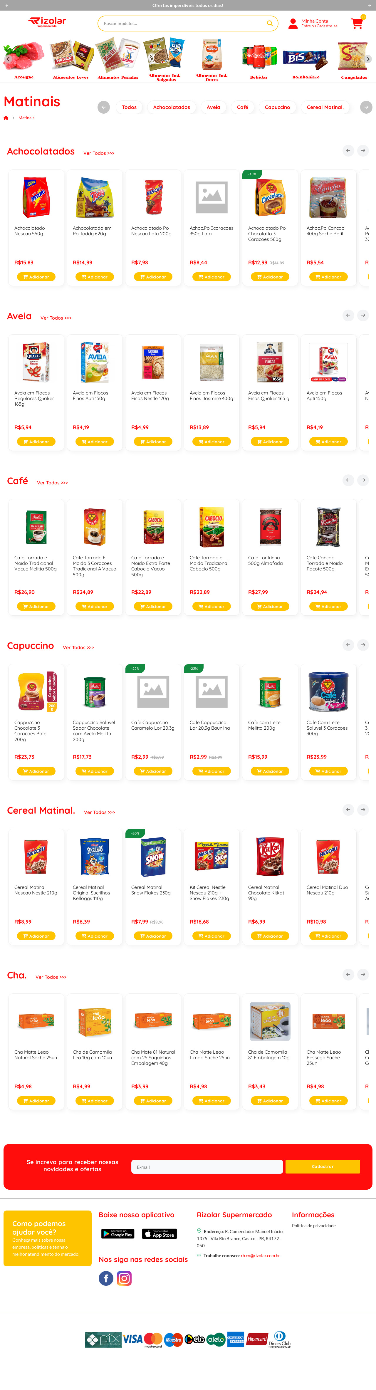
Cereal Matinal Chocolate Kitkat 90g (266, 892)
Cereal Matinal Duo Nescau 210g (327, 890)
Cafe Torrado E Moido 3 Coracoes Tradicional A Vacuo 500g (94, 566)
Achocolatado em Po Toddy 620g (92, 230)
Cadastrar (323, 1166)
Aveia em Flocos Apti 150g (324, 395)
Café (242, 107)
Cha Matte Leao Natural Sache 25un (35, 1054)
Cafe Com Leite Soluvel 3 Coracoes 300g (327, 727)
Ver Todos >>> (98, 153)
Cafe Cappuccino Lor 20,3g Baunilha (210, 725)
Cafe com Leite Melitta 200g (264, 725)
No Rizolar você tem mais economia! (188, 5)
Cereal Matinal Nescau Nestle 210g (35, 890)
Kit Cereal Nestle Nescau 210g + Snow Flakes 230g (209, 892)
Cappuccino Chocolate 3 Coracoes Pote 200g (30, 730)
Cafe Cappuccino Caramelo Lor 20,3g (152, 725)
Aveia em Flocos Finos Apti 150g (90, 395)
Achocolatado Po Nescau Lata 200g (151, 230)
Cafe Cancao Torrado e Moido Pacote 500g (325, 563)
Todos (129, 107)
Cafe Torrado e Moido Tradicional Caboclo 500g (209, 563)
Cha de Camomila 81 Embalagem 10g (269, 1054)
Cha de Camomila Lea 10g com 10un (92, 1054)
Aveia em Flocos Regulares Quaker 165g (34, 398)
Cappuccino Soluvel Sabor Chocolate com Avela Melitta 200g (94, 730)
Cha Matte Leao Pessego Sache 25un (324, 1057)
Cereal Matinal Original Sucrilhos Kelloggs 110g (91, 892)
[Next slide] (368, 59)
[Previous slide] (8, 59)
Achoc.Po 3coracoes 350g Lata (212, 230)
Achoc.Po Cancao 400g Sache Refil (326, 230)
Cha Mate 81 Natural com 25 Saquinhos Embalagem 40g (153, 1057)
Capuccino (277, 107)
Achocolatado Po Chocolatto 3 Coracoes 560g (267, 233)
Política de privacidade (314, 1240)
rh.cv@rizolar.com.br (260, 1266)
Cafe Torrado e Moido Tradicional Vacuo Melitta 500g (35, 563)
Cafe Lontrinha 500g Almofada (265, 560)
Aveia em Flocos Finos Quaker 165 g (268, 395)
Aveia (213, 107)
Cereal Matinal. (325, 107)
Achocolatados (171, 107)
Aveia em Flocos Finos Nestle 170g (150, 395)
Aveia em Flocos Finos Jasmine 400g (211, 395)
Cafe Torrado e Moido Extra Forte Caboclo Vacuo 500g (150, 566)
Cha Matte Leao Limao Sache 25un (210, 1054)
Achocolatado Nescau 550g (29, 230)
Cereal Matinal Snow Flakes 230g (151, 890)
